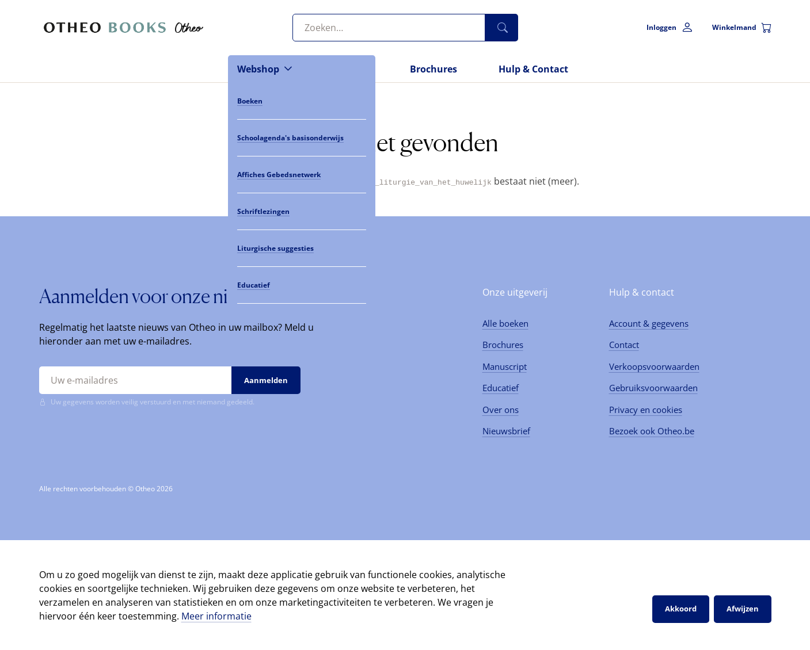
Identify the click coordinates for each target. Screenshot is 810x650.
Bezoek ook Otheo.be (651, 431)
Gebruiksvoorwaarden (653, 387)
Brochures (433, 69)
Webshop (258, 69)
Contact (624, 344)
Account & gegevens (649, 322)
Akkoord (681, 608)
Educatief (500, 387)
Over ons (500, 409)
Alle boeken (505, 322)
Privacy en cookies (645, 409)
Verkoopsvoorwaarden (654, 366)
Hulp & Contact (533, 69)
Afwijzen (743, 608)
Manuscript (504, 366)
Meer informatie (216, 615)
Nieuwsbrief (506, 431)
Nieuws (351, 69)
